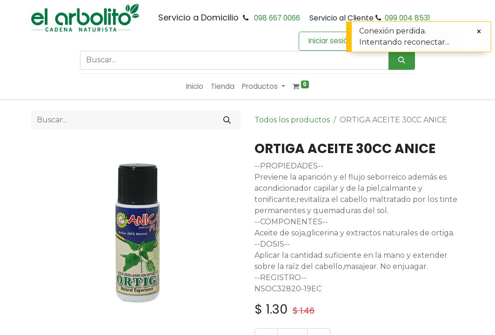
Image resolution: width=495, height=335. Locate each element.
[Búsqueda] (401, 60)
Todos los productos (292, 119)
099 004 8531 (407, 18)
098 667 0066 (277, 18)
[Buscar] (227, 120)
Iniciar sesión (330, 41)
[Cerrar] (479, 31)
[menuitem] (194, 87)
